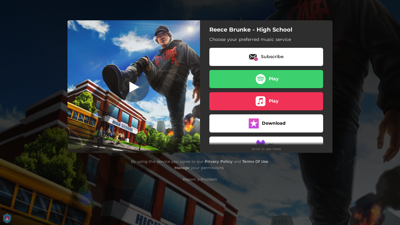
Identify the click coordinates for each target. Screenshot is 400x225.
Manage (182, 167)
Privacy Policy (218, 161)
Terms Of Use (255, 161)
